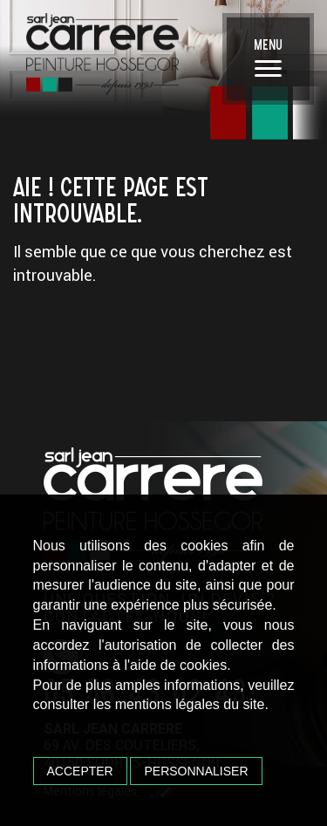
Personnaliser (196, 771)
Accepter (80, 771)
